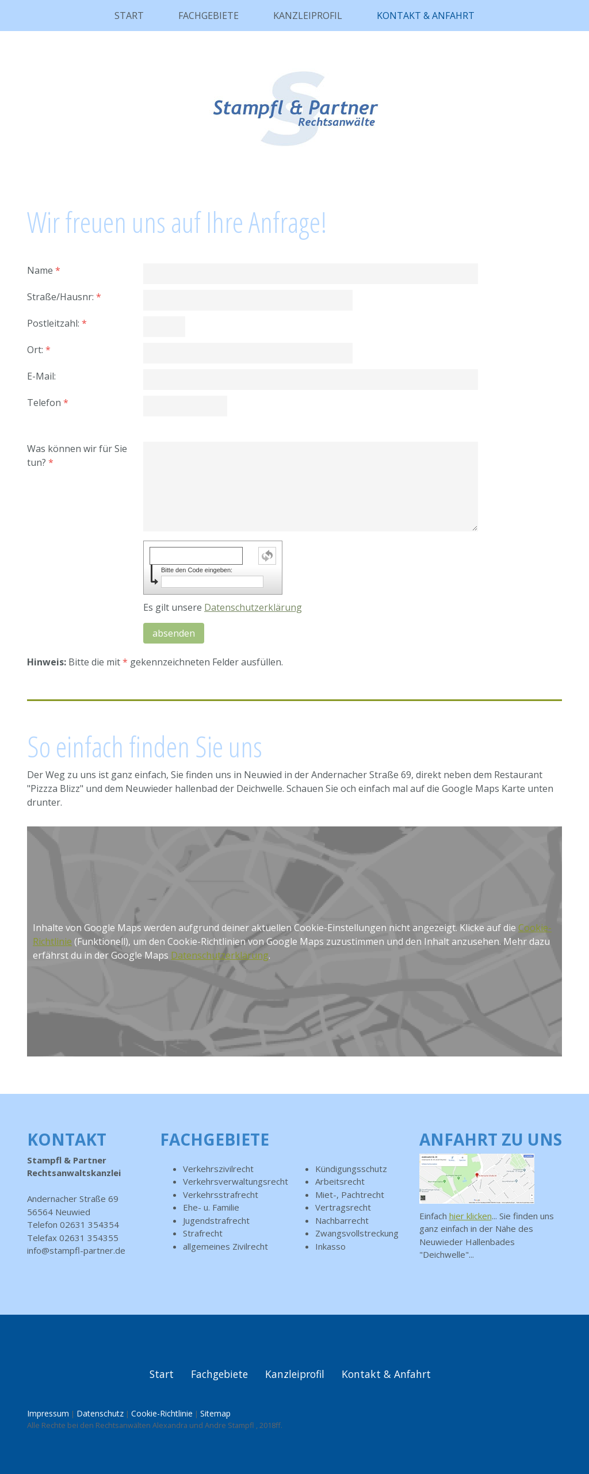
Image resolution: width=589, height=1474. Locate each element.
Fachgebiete (208, 15)
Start (129, 15)
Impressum (48, 1413)
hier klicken (470, 1216)
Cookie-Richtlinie (162, 1413)
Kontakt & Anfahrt (426, 15)
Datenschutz (100, 1413)
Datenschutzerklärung (253, 607)
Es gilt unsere (222, 607)
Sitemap (215, 1413)
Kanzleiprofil (307, 15)
